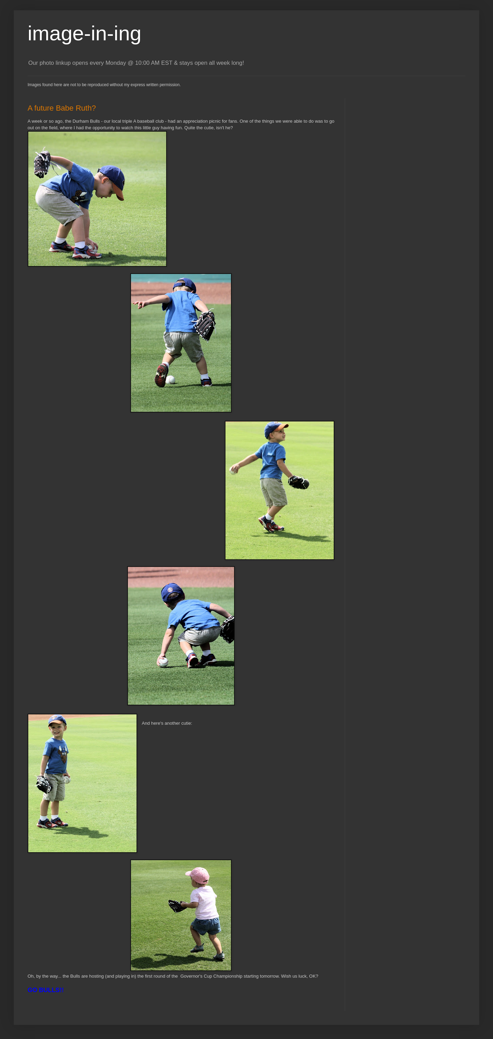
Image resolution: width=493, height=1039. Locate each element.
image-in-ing (84, 33)
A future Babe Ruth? (62, 108)
